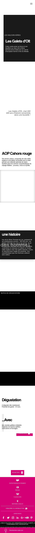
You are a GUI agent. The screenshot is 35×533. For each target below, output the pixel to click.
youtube (27, 517)
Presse (17, 490)
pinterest (31, 517)
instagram (13, 517)
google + (22, 517)
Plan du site (17, 497)
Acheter (23, 433)
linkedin (17, 517)
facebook (3, 517)
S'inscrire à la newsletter (15, 508)
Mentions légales (17, 504)
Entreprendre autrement (17, 483)
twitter (8, 517)
